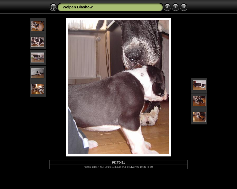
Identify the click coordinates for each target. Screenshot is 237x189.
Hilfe (150, 166)
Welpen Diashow (78, 7)
